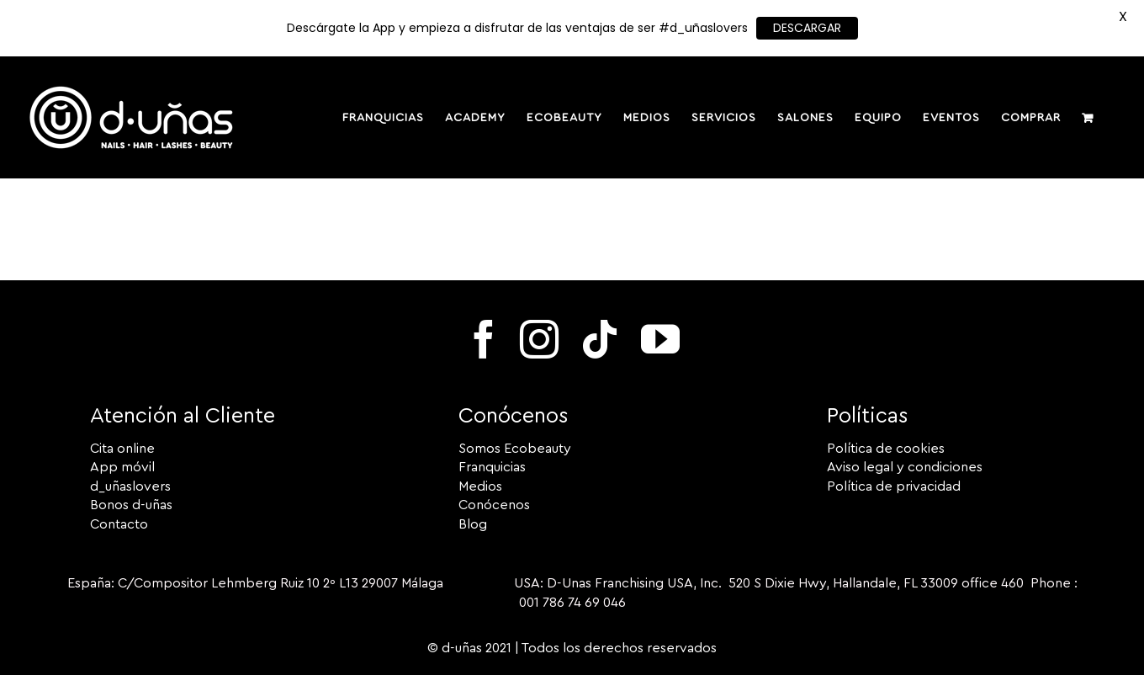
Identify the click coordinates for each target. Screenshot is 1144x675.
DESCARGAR (807, 27)
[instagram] (539, 339)
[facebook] (483, 339)
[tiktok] (599, 339)
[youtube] (660, 339)
